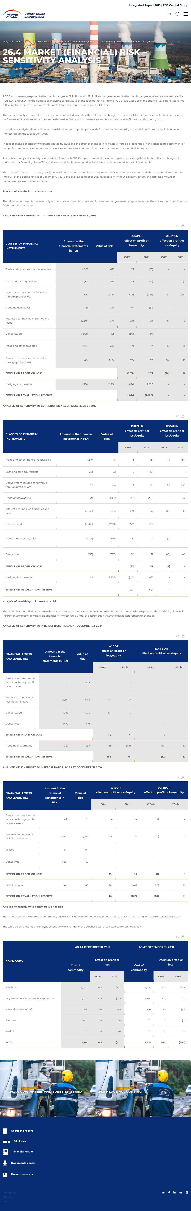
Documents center (19, 1163)
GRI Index (14, 1141)
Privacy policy (9, 1193)
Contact (6, 1201)
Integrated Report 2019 (15, 41)
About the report (18, 1131)
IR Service (7, 1197)
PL (170, 14)
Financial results (18, 1152)
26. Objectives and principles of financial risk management (64, 41)
